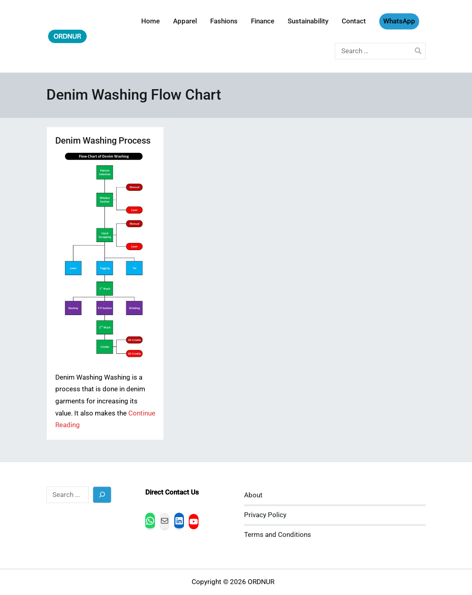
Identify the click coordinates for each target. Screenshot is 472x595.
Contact (354, 21)
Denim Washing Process (102, 141)
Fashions (224, 21)
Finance (262, 21)
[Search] (102, 494)
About (253, 495)
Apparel (185, 21)
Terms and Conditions (277, 535)
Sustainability (308, 21)
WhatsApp (399, 21)
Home (150, 21)
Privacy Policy (265, 515)
